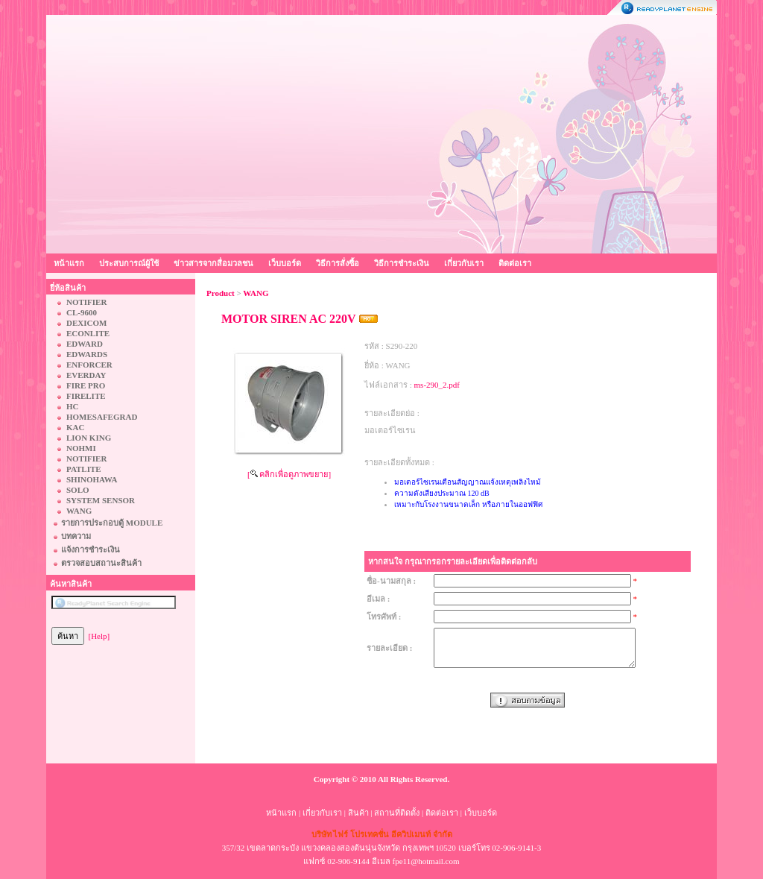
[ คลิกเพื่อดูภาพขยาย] (289, 474)
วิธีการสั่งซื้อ (337, 263)
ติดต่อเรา (514, 263)
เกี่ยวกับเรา (464, 263)
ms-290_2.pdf (437, 384)
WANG (255, 293)
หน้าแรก (69, 263)
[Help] (99, 635)
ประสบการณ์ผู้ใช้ (129, 263)
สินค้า (358, 812)
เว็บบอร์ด (284, 263)
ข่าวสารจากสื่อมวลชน (213, 263)
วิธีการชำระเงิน (401, 263)
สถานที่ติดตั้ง (397, 812)
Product (220, 293)
